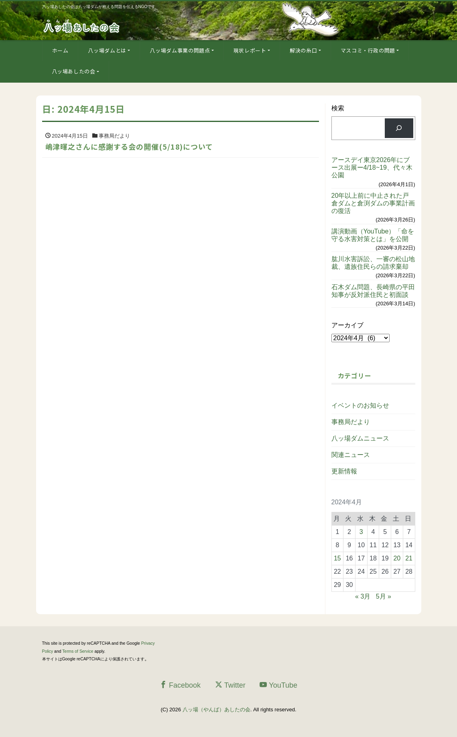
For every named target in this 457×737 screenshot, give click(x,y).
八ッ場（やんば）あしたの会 (216, 710)
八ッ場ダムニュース (360, 438)
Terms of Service (77, 651)
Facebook (180, 685)
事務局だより (350, 421)
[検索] (399, 128)
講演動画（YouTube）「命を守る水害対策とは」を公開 (372, 235)
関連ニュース (350, 454)
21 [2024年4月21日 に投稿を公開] (408, 558)
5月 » (383, 596)
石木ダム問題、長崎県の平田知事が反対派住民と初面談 (373, 291)
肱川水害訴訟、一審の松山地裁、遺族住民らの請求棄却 (373, 263)
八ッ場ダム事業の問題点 (180, 50)
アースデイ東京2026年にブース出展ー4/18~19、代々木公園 (371, 167)
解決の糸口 (303, 50)
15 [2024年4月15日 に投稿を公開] (337, 558)
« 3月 (362, 596)
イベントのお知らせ (360, 405)
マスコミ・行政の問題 (368, 50)
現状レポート (250, 50)
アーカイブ (347, 325)
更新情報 (344, 471)
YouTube (278, 685)
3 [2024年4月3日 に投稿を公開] (361, 531)
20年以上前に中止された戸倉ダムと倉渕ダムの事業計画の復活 (373, 203)
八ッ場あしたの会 (73, 71)
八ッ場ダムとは (107, 50)
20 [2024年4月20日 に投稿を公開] (396, 558)
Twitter (230, 685)
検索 (337, 108)
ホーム (60, 50)
